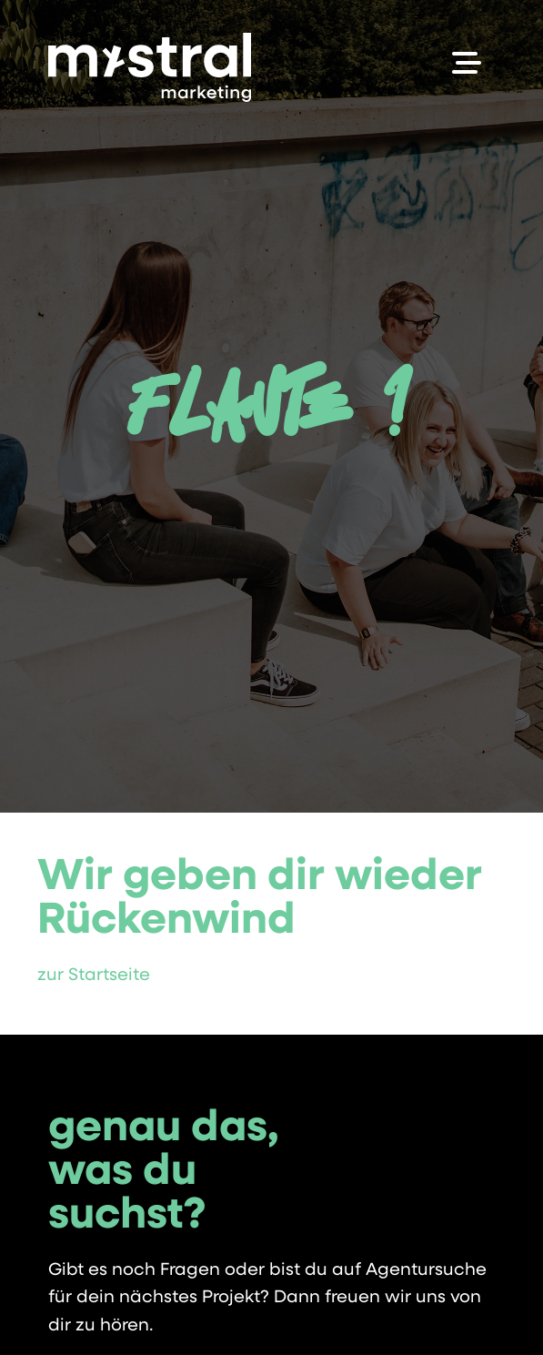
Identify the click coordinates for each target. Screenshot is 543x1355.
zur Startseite (93, 976)
